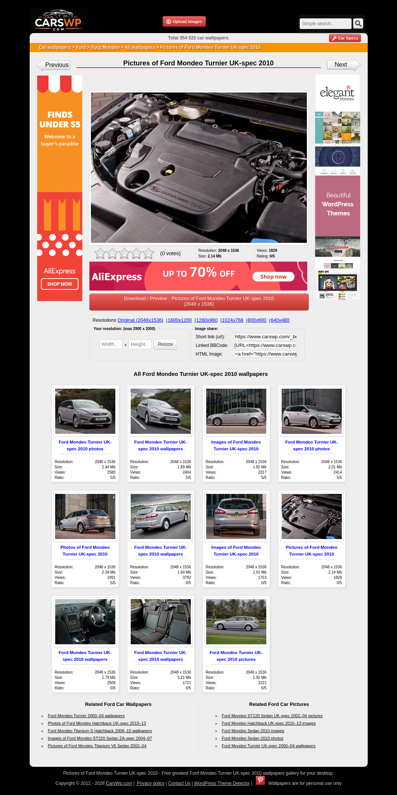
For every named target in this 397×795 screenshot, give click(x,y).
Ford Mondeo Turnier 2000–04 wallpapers (86, 715)
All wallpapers (140, 47)
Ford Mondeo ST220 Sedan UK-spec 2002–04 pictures (272, 715)
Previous (57, 65)
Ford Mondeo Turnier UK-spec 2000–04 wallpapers (268, 746)
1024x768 (232, 320)
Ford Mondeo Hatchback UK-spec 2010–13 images (269, 723)
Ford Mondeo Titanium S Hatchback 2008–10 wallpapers (100, 730)
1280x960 (206, 320)
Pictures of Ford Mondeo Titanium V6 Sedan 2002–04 (97, 746)
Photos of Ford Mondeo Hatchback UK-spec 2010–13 (97, 723)
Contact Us (179, 783)
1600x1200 (180, 320)
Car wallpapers (55, 47)
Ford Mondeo (105, 47)
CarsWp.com (119, 783)
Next (341, 64)
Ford (81, 47)
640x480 (280, 320)
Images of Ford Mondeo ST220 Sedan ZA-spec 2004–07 (100, 738)
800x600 (257, 320)
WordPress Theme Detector (222, 783)
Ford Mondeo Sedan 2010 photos (253, 738)
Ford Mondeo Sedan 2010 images (253, 730)
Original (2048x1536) (140, 320)
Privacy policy (150, 783)
